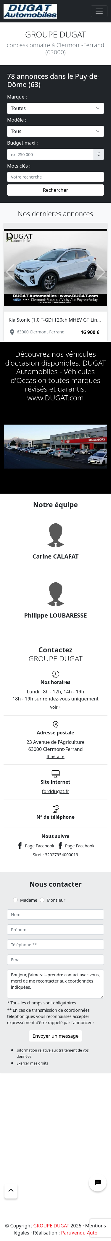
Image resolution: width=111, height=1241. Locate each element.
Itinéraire (55, 756)
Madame (28, 900)
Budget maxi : (22, 143)
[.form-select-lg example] (55, 108)
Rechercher (55, 190)
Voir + (55, 707)
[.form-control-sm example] (50, 154)
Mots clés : (18, 166)
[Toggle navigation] (99, 11)
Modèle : (16, 120)
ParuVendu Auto (79, 1232)
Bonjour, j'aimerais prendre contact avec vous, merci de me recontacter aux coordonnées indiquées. (55, 984)
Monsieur (56, 900)
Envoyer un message (55, 1036)
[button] (10, 272)
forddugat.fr (55, 791)
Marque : (17, 97)
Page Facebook (39, 846)
